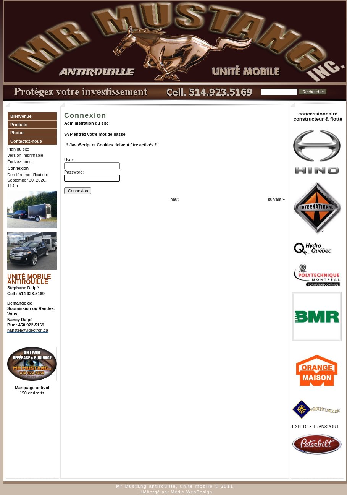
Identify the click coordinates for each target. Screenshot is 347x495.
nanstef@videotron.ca (27, 330)
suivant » (276, 199)
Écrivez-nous (19, 161)
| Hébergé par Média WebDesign (174, 492)
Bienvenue (21, 116)
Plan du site (18, 149)
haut (174, 199)
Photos (17, 132)
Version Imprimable (25, 155)
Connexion (18, 168)
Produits (18, 124)
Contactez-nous (26, 141)
